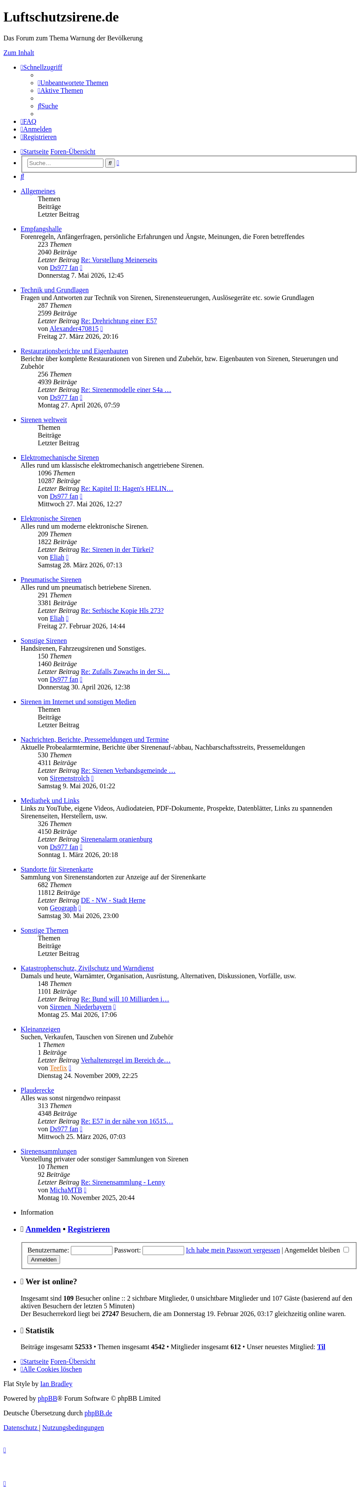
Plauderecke (37, 1090)
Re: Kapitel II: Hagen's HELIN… (127, 488)
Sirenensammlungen (49, 1151)
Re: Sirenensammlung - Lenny (123, 1182)
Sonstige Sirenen (44, 640)
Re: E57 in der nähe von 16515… (127, 1121)
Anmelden (43, 1229)
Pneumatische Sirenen (51, 579)
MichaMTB (66, 1190)
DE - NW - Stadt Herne (113, 900)
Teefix (58, 1068)
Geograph (63, 908)
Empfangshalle (41, 229)
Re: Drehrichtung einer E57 (119, 321)
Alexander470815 (74, 328)
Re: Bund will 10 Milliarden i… (125, 999)
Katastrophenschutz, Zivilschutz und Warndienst (87, 968)
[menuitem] (73, 82)
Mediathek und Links (50, 800)
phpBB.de (98, 1413)
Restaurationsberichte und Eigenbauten (74, 351)
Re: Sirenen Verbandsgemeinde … (128, 770)
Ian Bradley (56, 1383)
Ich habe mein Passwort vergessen (233, 1250)
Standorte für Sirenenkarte (57, 869)
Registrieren (89, 1229)
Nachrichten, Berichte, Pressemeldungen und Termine (95, 739)
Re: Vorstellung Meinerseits (119, 259)
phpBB (47, 1398)
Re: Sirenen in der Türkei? (117, 549)
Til (321, 1346)
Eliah (57, 557)
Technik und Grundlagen (55, 290)
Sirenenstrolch (69, 778)
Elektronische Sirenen (51, 518)
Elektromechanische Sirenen (60, 457)
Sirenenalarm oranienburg (116, 839)
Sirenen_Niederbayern (81, 1006)
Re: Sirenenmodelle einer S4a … (126, 389)
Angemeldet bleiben (317, 1250)
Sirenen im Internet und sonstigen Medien (78, 701)
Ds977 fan (64, 267)
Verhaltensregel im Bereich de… (125, 1060)
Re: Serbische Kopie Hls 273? (122, 610)
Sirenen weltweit (44, 419)
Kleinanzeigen (40, 1029)
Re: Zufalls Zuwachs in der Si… (125, 671)
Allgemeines (38, 191)
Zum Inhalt (18, 52)
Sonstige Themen (44, 930)
